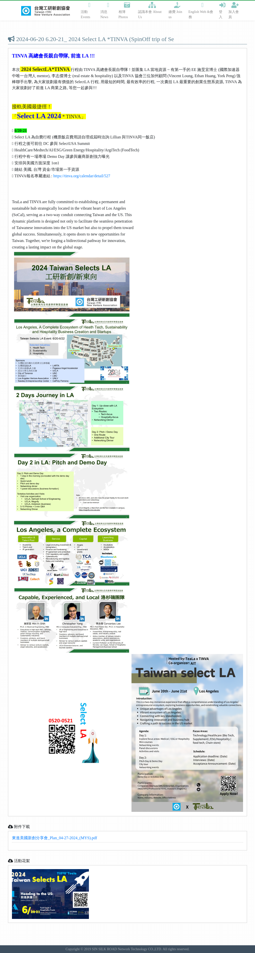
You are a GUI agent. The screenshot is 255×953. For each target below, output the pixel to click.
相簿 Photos (124, 10)
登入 (222, 10)
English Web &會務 (201, 10)
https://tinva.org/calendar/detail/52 (80, 176)
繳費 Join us (175, 10)
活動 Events (85, 10)
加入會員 (233, 10)
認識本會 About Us (150, 10)
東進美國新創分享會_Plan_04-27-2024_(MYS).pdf (54, 838)
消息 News (104, 10)
